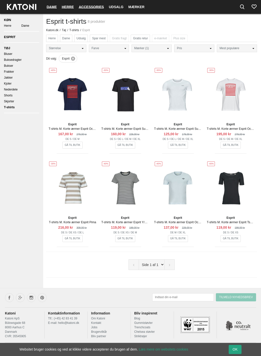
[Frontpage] (21, 7)
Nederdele (11, 89)
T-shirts (9, 107)
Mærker (136, 7)
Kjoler (8, 83)
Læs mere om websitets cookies (163, 349)
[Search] (242, 7)
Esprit (10, 37)
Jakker (8, 77)
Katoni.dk (52, 30)
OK (235, 349)
